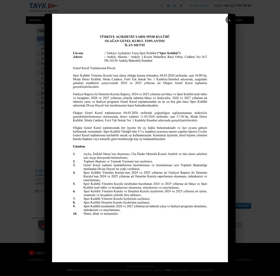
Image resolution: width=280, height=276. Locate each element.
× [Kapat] (229, 20)
